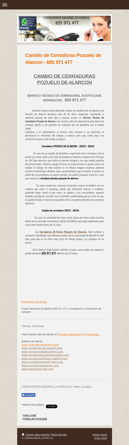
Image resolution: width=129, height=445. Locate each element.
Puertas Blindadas (69, 334)
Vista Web (100, 438)
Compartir (28, 395)
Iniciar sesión (100, 434)
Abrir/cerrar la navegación (64, 5)
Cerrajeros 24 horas (34, 301)
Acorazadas (91, 334)
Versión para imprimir (36, 434)
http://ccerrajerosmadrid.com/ (40, 344)
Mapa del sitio (59, 434)
